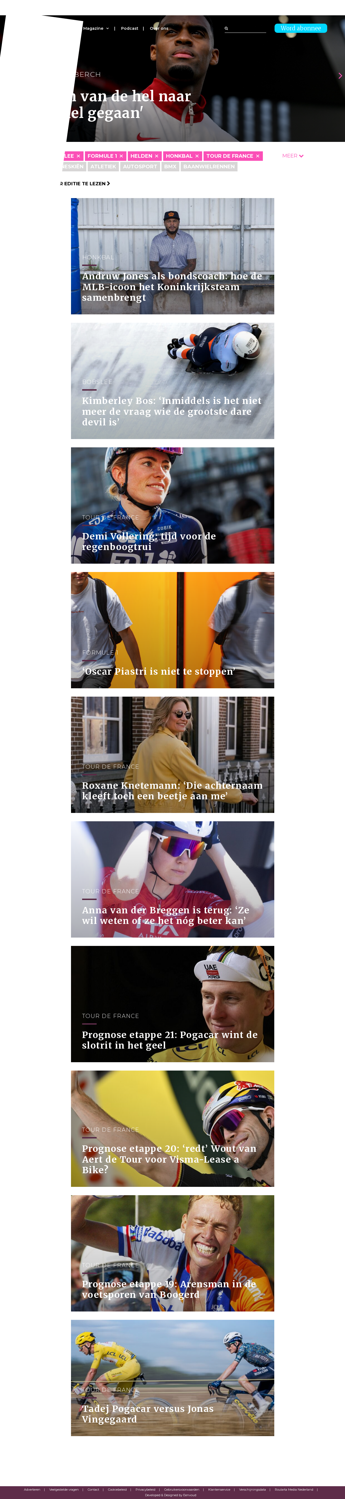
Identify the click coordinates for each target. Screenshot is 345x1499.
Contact (93, 1489)
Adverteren (32, 1489)
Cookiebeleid (117, 1489)
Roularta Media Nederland (294, 1489)
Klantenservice (219, 1489)
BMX (170, 167)
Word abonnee (301, 28)
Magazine (93, 28)
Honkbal (179, 156)
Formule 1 (102, 156)
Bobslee (61, 156)
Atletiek (103, 167)
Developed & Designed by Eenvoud (170, 1495)
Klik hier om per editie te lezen (64, 183)
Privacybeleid (145, 1489)
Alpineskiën (66, 167)
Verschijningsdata (252, 1489)
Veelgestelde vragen (64, 1489)
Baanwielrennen (209, 167)
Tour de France (229, 156)
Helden (141, 156)
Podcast (129, 28)
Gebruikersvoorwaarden (181, 1489)
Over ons (159, 28)
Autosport (140, 167)
